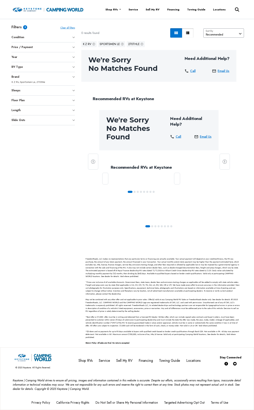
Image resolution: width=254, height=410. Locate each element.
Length (16, 110)
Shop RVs (85, 360)
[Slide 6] (150, 192)
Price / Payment (22, 47)
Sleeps (15, 90)
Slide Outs (18, 120)
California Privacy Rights (72, 402)
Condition (17, 37)
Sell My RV (152, 9)
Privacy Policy (40, 402)
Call (190, 71)
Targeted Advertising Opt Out (184, 402)
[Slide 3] (141, 192)
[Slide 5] (147, 192)
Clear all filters (67, 28)
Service (133, 9)
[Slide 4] (144, 192)
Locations (219, 9)
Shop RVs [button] (112, 9)
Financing (173, 9)
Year (14, 57)
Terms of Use (219, 402)
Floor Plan (18, 100)
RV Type (17, 67)
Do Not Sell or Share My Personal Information (126, 402)
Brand (15, 77)
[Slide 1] (135, 192)
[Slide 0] (130, 192)
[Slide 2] (138, 192)
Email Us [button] (220, 71)
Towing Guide (196, 9)
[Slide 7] (154, 192)
